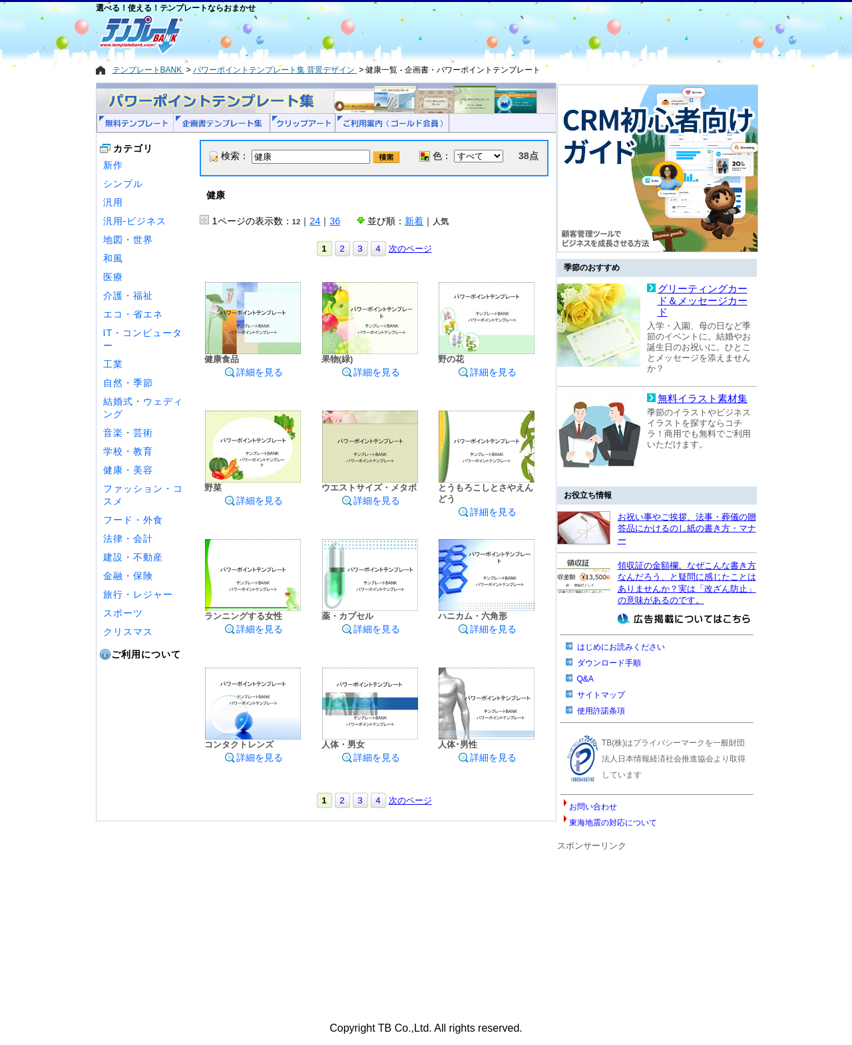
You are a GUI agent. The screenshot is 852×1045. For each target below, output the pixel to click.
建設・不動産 (133, 557)
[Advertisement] (378, 35)
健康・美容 (128, 470)
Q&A (585, 679)
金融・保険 (128, 575)
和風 (113, 258)
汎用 (113, 202)
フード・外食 (133, 520)
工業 (113, 364)
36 (334, 221)
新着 (414, 221)
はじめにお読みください (621, 647)
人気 (441, 222)
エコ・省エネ (133, 314)
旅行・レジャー (138, 594)
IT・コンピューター (143, 339)
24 (315, 221)
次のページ (410, 249)
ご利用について (146, 654)
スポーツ (123, 613)
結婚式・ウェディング (143, 407)
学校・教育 (128, 451)
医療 (113, 277)
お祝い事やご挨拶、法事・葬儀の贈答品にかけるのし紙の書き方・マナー (687, 528)
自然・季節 (128, 382)
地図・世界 (128, 239)
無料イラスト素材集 (702, 398)
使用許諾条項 (601, 711)
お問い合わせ (593, 806)
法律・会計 (128, 538)
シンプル (123, 183)
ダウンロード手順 (609, 663)
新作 (113, 165)
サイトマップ (601, 695)
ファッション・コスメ (143, 495)
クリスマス (128, 631)
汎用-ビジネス (135, 221)
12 (296, 222)
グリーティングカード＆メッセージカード (702, 300)
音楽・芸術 (128, 432)
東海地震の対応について (613, 822)
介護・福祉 (128, 295)
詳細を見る (253, 372)
